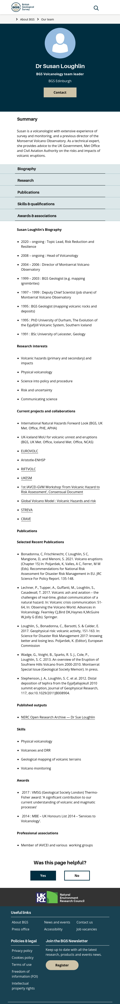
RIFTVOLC (28, 469)
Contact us (85, 922)
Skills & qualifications (36, 204)
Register (62, 965)
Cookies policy (23, 957)
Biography (26, 169)
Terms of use (22, 964)
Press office (21, 929)
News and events (57, 922)
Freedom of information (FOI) (25, 974)
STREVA (27, 510)
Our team (47, 19)
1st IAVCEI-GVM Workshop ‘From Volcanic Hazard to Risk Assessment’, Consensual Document (60, 489)
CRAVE (26, 519)
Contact (60, 92)
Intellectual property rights (23, 986)
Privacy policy (22, 950)
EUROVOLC (29, 451)
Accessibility (53, 929)
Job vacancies (87, 929)
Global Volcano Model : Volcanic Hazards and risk (58, 501)
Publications (28, 192)
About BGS (27, 19)
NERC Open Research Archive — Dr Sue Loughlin (58, 717)
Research (25, 180)
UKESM (26, 478)
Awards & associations (36, 216)
